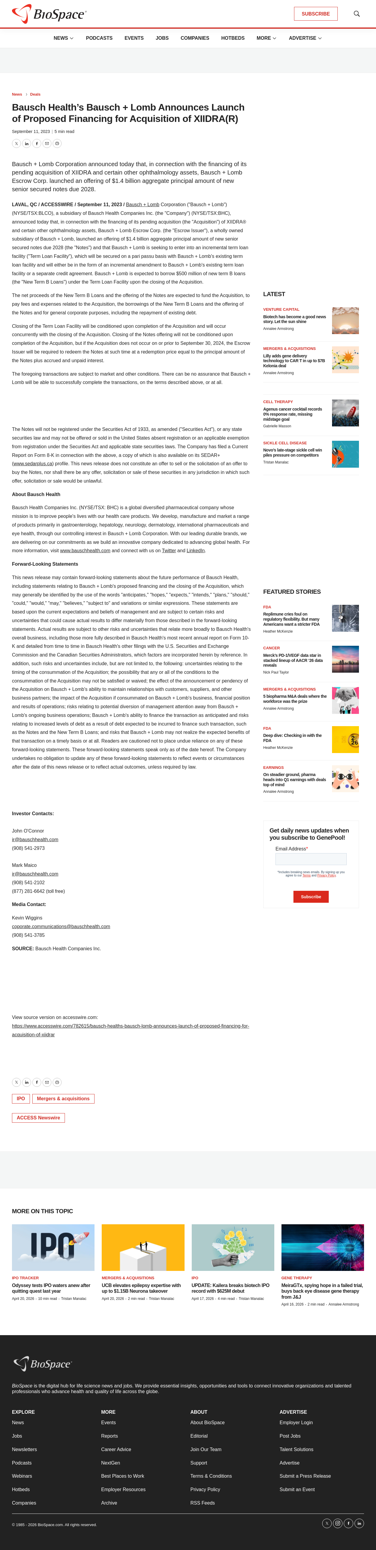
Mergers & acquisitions (63, 1098)
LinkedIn (196, 550)
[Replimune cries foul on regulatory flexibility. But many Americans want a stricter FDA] (345, 618)
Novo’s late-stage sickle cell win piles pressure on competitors (292, 452)
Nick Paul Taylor (276, 672)
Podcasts (99, 38)
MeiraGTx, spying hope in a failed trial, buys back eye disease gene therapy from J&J (322, 1291)
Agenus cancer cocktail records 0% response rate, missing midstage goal (292, 414)
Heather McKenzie (278, 631)
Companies (195, 38)
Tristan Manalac (276, 462)
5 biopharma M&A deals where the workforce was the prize (295, 699)
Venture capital (281, 309)
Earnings (273, 767)
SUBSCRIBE (316, 13)
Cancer (271, 648)
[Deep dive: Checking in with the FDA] (345, 739)
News (61, 38)
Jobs (162, 38)
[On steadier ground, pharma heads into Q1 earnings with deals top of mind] (345, 778)
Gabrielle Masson (277, 426)
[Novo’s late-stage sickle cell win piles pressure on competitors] (345, 454)
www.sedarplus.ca (32, 463)
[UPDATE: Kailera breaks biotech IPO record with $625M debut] (233, 1247)
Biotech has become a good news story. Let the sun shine (294, 319)
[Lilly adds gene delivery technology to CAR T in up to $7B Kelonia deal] (345, 359)
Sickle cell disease (285, 443)
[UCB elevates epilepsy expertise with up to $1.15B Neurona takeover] (143, 1247)
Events (134, 38)
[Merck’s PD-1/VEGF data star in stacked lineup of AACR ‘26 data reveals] (345, 659)
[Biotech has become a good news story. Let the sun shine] (345, 320)
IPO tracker (25, 1278)
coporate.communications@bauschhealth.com (61, 926)
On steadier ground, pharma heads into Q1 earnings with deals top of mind (294, 779)
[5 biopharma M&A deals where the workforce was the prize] (345, 700)
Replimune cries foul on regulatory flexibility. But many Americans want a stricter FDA (291, 619)
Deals (35, 94)
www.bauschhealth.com (85, 550)
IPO (21, 1098)
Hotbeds (233, 38)
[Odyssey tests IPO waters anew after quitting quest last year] (53, 1247)
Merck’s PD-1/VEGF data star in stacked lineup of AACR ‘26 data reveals (293, 660)
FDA (267, 607)
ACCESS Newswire (38, 1117)
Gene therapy (296, 1278)
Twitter (169, 550)
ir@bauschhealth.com (35, 839)
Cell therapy (278, 402)
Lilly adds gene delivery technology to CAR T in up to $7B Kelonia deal (294, 361)
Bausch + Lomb (142, 204)
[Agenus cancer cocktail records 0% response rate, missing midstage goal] (345, 413)
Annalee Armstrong (278, 329)
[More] (71, 38)
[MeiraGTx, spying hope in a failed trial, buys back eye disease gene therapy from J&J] (322, 1247)
